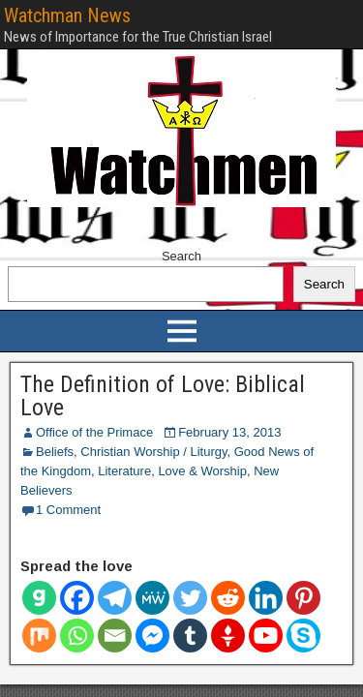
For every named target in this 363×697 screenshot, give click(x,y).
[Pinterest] (303, 598)
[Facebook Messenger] (152, 635)
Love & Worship (202, 471)
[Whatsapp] (77, 635)
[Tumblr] (190, 635)
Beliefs (55, 451)
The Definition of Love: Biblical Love (162, 396)
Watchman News (67, 15)
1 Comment (68, 509)
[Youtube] (266, 635)
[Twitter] (190, 598)
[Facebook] (77, 598)
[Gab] (39, 598)
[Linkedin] (266, 598)
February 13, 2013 (229, 432)
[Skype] (303, 635)
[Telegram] (115, 598)
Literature (124, 471)
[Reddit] (228, 598)
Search (181, 256)
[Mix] (39, 635)
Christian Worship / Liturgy (153, 451)
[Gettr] (228, 635)
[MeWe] (152, 598)
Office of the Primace (94, 432)
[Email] (115, 635)
